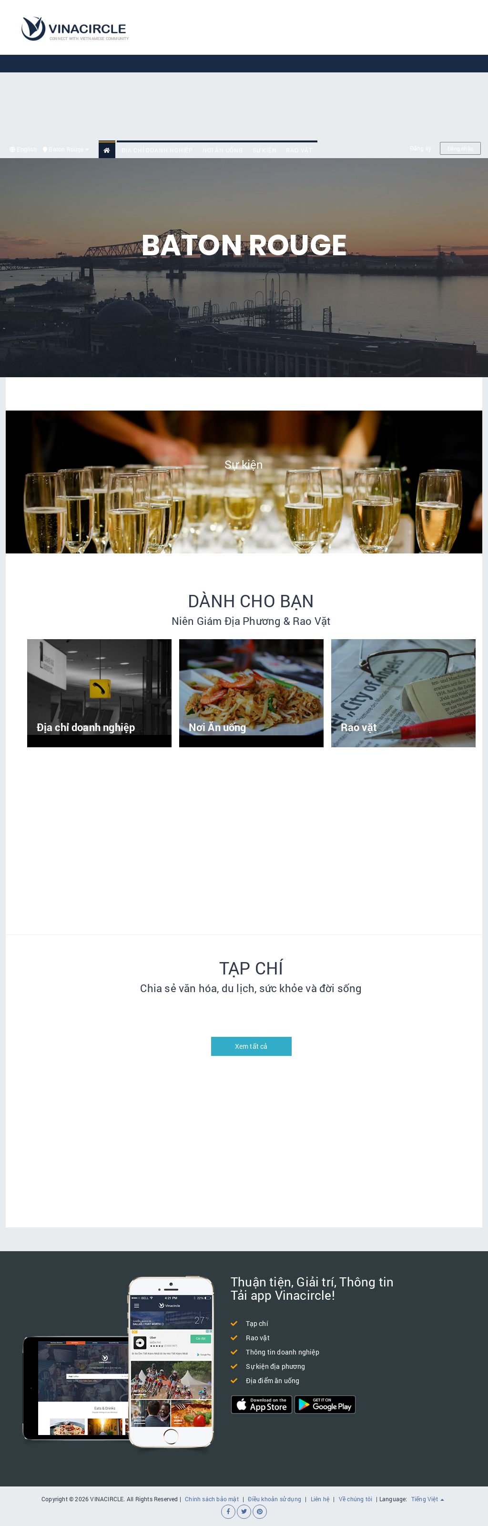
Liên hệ (320, 1499)
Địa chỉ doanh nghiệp (157, 150)
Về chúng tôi (355, 1499)
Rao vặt (299, 150)
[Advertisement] (318, 71)
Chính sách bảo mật (212, 1499)
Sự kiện (265, 150)
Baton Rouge (66, 149)
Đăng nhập (460, 148)
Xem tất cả (251, 1046)
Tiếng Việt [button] (427, 1499)
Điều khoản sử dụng (274, 1499)
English (23, 149)
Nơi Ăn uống (223, 150)
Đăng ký (420, 148)
